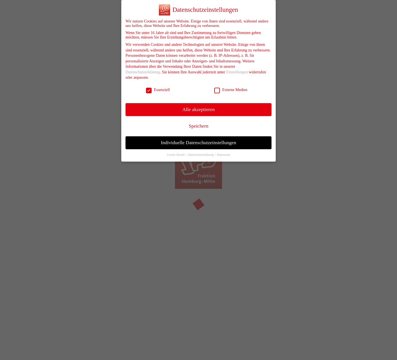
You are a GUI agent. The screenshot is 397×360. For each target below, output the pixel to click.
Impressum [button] (223, 150)
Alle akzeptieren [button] (198, 105)
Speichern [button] (198, 122)
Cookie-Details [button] (176, 150)
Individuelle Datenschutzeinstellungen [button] (198, 138)
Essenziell (158, 86)
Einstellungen (237, 68)
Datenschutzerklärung (143, 68)
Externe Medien (230, 86)
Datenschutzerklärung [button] (201, 150)
